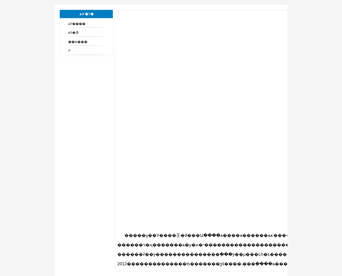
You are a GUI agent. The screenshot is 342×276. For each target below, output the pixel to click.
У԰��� (69, 50)
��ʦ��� (77, 42)
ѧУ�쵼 (73, 32)
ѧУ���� (77, 24)
